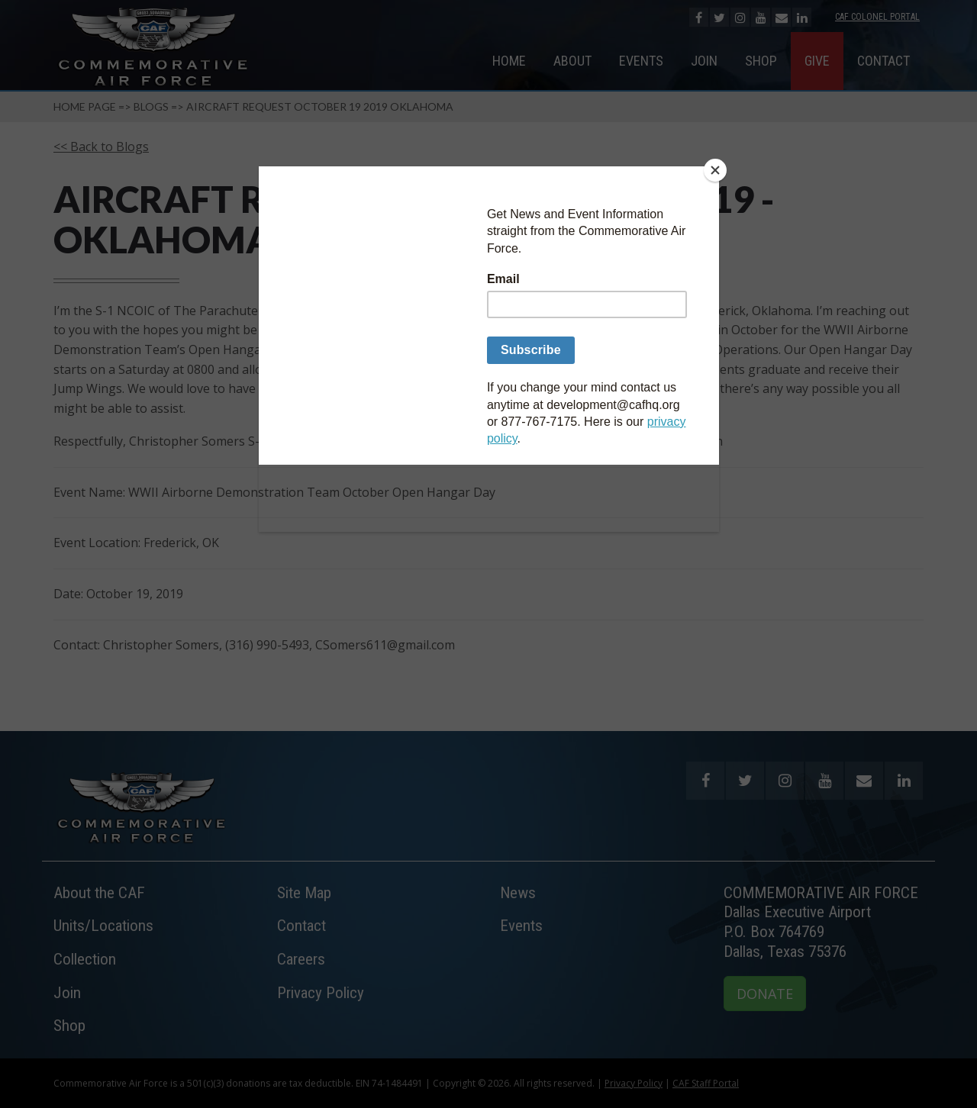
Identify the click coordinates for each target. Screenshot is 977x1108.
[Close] (715, 170)
